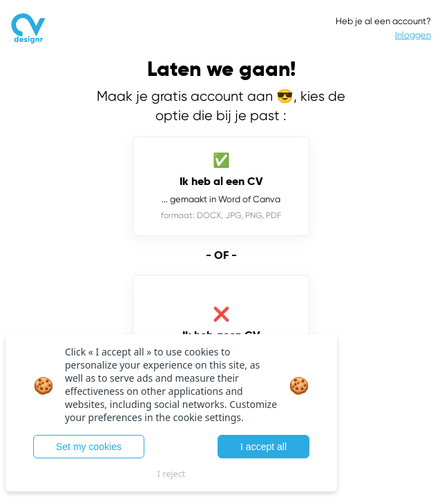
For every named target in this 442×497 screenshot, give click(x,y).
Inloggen (413, 35)
